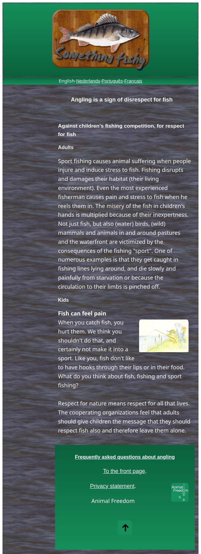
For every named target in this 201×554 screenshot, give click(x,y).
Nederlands (88, 80)
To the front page (124, 471)
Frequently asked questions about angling (125, 457)
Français (133, 80)
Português (112, 80)
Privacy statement (112, 486)
